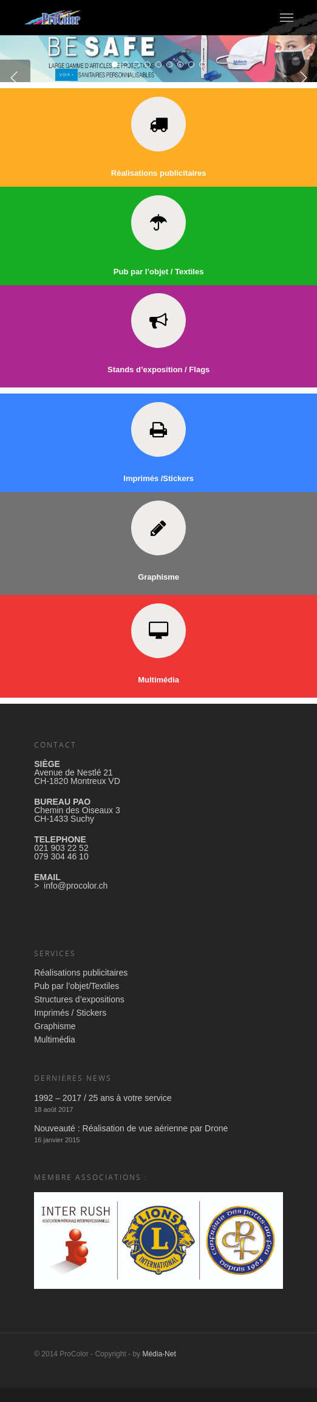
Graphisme (54, 1040)
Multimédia (54, 1053)
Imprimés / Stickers (70, 1026)
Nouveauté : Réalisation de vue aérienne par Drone (131, 1142)
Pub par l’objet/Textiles (76, 1000)
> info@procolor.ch (70, 899)
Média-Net (159, 1368)
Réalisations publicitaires (81, 986)
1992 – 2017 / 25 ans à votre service (102, 1112)
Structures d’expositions (79, 1013)
